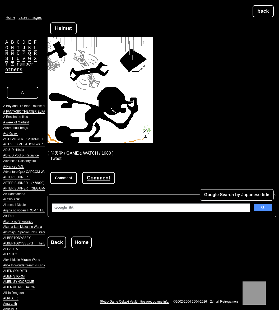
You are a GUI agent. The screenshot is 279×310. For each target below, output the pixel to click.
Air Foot (8, 216)
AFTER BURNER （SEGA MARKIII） (29, 188)
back (263, 11)
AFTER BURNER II (16, 177)
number (25, 64)
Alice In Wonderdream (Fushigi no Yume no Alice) (38, 265)
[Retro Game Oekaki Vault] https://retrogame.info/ (134, 301)
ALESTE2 (10, 254)
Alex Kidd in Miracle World (21, 260)
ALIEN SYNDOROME (18, 282)
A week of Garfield (16, 122)
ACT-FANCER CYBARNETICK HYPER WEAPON (39, 139)
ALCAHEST (11, 249)
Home (82, 242)
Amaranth (10, 304)
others (13, 69)
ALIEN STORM (14, 276)
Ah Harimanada (14, 194)
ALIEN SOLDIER (15, 271)
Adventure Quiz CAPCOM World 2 (27, 172)
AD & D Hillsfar (13, 150)
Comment (98, 178)
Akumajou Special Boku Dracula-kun (29, 232)
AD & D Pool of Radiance (21, 155)
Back (57, 242)
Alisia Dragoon (13, 293)
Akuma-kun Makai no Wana (22, 227)
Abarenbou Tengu (15, 128)
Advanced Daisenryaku (19, 161)
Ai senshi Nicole (14, 205)
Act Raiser (10, 133)
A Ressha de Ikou (15, 117)
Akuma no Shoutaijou (18, 221)
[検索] (150, 207)
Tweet (56, 158)
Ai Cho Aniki (11, 199)
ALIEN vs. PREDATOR (19, 287)
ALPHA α (10, 298)
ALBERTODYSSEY (17, 238)
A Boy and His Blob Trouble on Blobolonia (32, 106)
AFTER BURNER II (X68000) (23, 183)
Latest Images (30, 17)
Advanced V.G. (13, 166)
